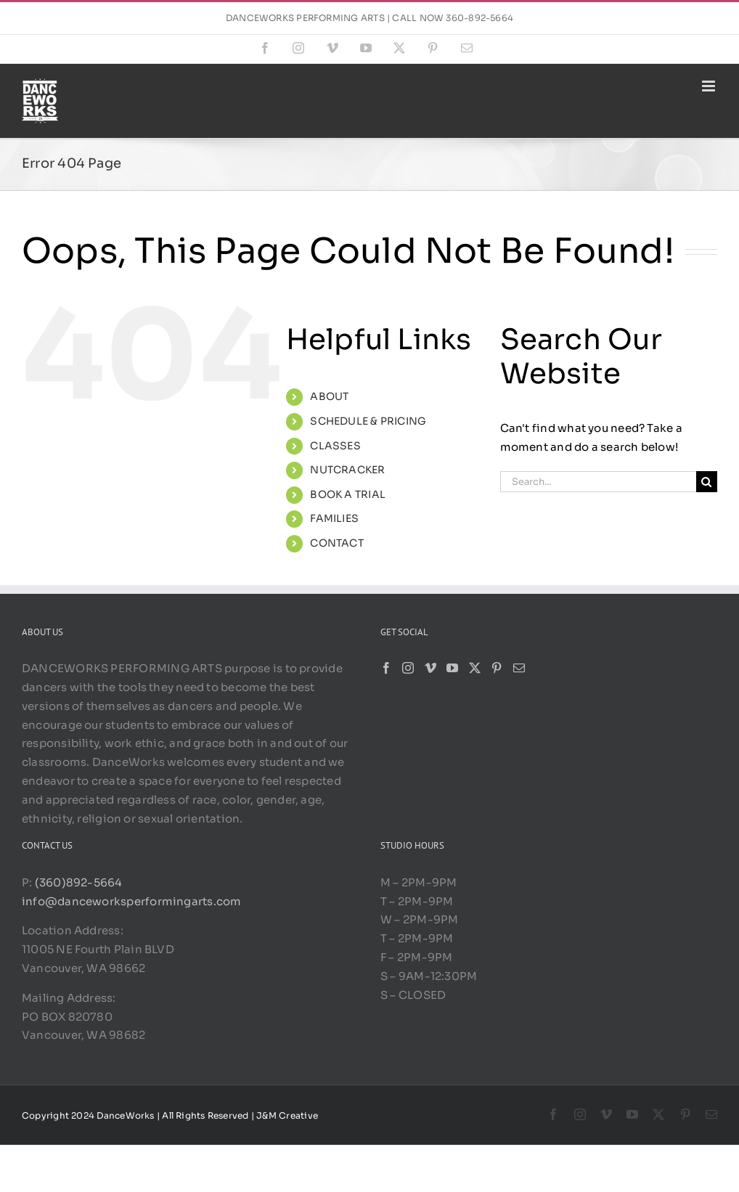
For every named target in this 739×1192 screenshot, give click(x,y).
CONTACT (337, 543)
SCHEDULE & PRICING (368, 421)
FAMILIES (334, 518)
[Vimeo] (430, 668)
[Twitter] (475, 668)
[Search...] (598, 481)
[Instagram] (408, 668)
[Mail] (519, 668)
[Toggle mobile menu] (709, 86)
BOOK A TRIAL (347, 494)
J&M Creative (287, 1115)
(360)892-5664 (77, 882)
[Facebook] (386, 668)
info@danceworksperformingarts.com (131, 901)
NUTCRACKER (347, 469)
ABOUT (329, 396)
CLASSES (335, 445)
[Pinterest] (496, 668)
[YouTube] (452, 668)
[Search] (706, 481)
